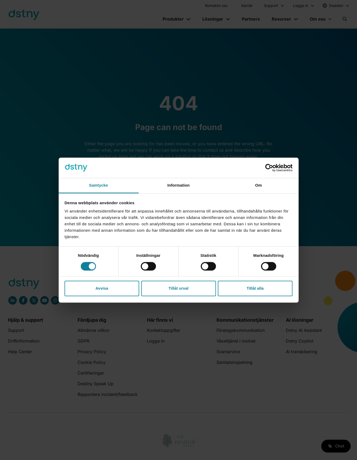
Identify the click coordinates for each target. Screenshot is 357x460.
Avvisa (101, 288)
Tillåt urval (178, 288)
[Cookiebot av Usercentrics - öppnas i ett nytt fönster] (269, 168)
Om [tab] (258, 185)
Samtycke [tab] (98, 185)
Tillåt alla (255, 288)
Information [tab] (178, 185)
